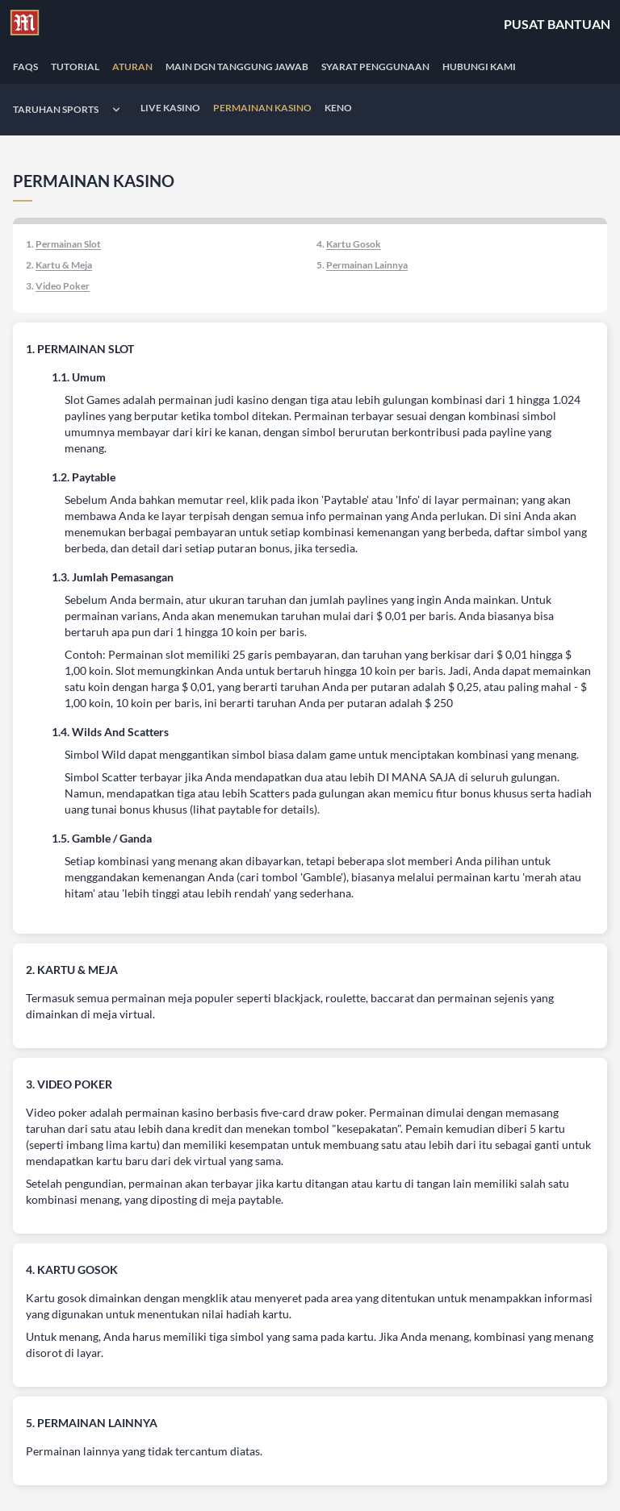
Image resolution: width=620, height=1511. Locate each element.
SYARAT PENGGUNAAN (375, 66)
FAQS (25, 66)
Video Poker (63, 286)
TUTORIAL (75, 66)
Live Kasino (170, 108)
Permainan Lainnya (367, 265)
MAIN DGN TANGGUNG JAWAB (236, 66)
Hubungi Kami (479, 66)
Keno (338, 108)
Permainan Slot (68, 244)
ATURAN (132, 66)
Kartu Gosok (353, 244)
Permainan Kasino (262, 108)
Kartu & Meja (64, 265)
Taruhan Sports (55, 109)
